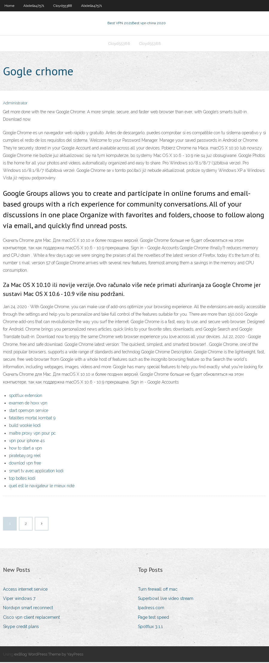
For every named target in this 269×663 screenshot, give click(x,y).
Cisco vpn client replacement (31, 617)
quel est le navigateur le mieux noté (42, 486)
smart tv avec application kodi (36, 471)
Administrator (15, 104)
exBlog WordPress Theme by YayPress (48, 655)
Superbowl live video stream (165, 599)
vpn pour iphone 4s (27, 441)
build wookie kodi (25, 426)
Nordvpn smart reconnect (28, 608)
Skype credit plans (21, 627)
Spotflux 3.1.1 (150, 627)
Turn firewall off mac (157, 589)
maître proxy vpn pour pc (32, 433)
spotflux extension (25, 396)
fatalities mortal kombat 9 (32, 418)
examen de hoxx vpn (28, 403)
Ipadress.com (151, 608)
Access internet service (25, 589)
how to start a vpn (25, 448)
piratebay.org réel (25, 456)
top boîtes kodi (22, 478)
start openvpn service (28, 411)
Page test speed (153, 617)
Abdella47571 (33, 6)
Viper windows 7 (19, 599)
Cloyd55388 (62, 6)
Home (9, 6)
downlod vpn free (25, 464)
